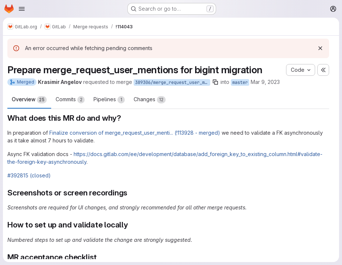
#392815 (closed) (29, 175)
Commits (70, 99)
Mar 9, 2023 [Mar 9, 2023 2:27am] (265, 82)
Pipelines (109, 99)
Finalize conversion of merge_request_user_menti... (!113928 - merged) (134, 133)
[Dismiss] (320, 48)
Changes (150, 99)
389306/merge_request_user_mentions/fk (172, 82)
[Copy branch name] (215, 82)
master (240, 82)
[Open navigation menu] (22, 9)
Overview (29, 99)
